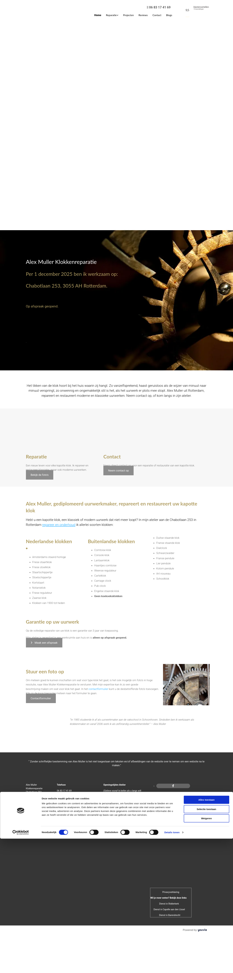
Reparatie (111, 15)
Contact (157, 15)
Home (97, 15)
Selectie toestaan (206, 582)
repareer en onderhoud (58, 525)
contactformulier (98, 689)
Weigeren (206, 592)
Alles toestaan (206, 573)
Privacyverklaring (170, 892)
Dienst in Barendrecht (169, 915)
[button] (39, 475)
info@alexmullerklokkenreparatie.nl (74, 802)
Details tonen (171, 606)
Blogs (169, 15)
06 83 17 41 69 (159, 7)
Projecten (128, 15)
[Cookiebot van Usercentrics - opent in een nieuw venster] (21, 606)
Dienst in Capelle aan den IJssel (169, 909)
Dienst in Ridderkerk (169, 903)
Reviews (143, 15)
